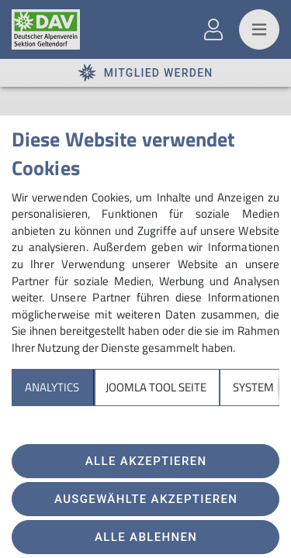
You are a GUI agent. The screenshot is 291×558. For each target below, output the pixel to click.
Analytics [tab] (52, 387)
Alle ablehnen (146, 537)
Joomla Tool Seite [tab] (156, 387)
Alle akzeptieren (146, 461)
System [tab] (253, 387)
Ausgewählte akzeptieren (145, 499)
